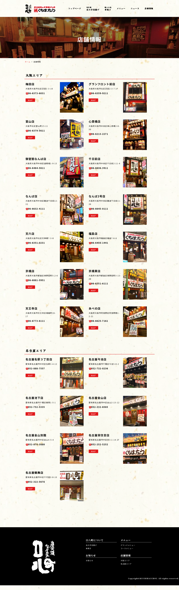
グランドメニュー (129, 549)
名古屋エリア (127, 568)
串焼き (108, 8)
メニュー (121, 8)
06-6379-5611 (39, 131)
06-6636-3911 (102, 168)
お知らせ (90, 565)
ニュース (135, 8)
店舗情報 (149, 8)
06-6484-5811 (39, 168)
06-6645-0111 (102, 209)
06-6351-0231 (39, 243)
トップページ (74, 8)
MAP (30, 101)
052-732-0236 (102, 369)
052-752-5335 (39, 407)
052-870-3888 (39, 445)
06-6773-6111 (39, 321)
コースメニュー (128, 553)
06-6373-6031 (39, 94)
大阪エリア (126, 565)
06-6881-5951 (39, 281)
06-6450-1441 (102, 243)
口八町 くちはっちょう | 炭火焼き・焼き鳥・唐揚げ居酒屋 (40, 8)
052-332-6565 (102, 407)
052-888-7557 (39, 369)
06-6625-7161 (102, 321)
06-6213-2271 (102, 134)
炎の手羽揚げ (92, 8)
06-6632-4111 (39, 209)
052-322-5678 (39, 482)
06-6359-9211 (102, 94)
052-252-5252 (102, 445)
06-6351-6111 (102, 284)
